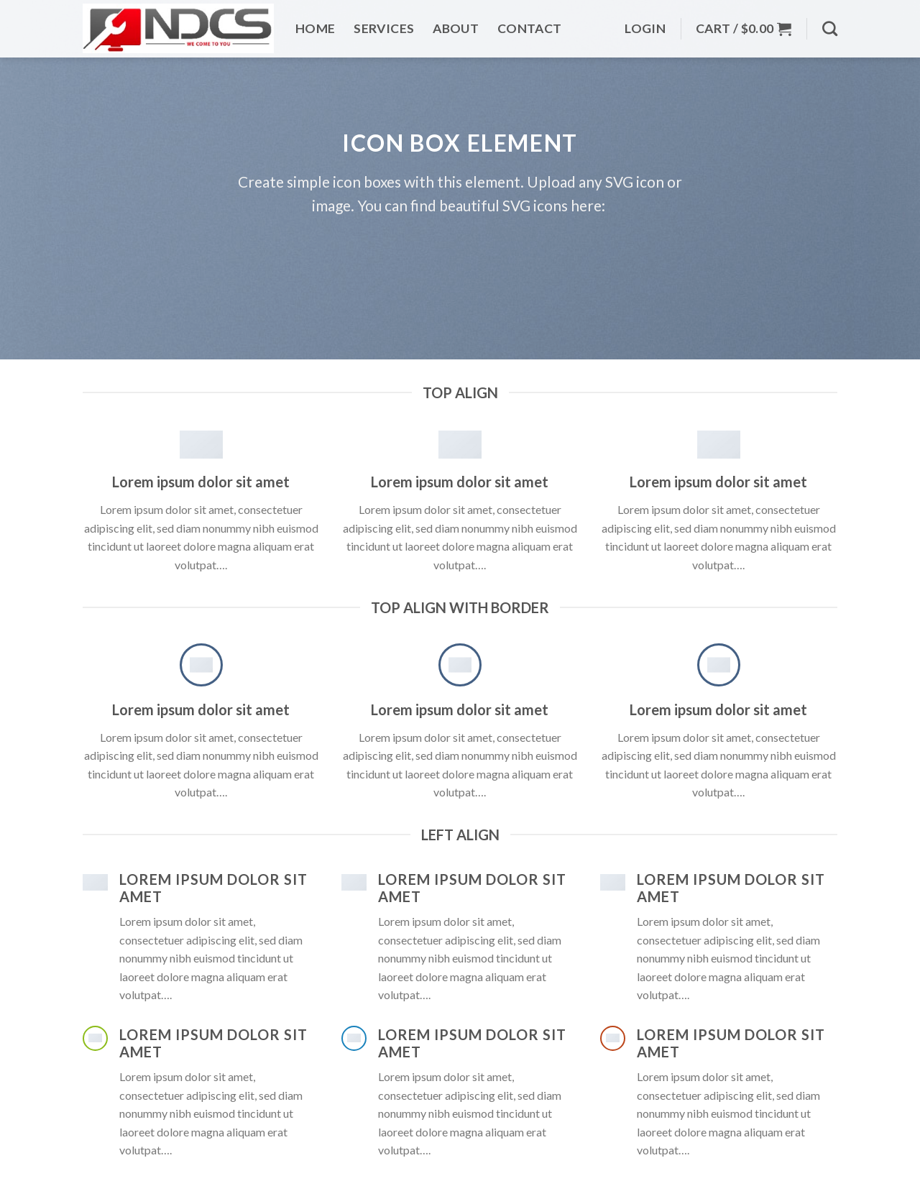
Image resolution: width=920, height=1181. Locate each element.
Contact (529, 26)
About (456, 26)
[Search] (829, 26)
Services (384, 26)
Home (315, 26)
